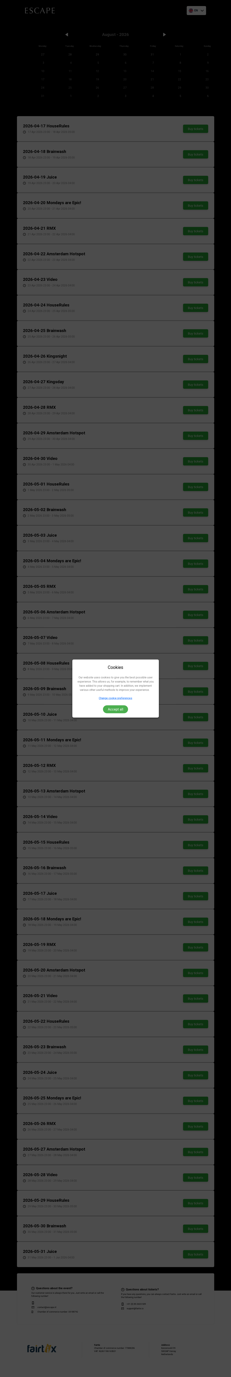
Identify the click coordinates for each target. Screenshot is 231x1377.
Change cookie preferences (115, 698)
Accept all (115, 709)
